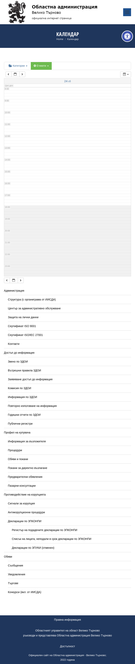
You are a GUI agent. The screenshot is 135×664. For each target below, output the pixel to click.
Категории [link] (18, 65)
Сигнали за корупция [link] (21, 503)
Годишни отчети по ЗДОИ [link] (24, 414)
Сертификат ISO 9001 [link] (22, 326)
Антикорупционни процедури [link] (26, 512)
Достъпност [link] (67, 646)
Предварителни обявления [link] (25, 476)
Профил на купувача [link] (17, 432)
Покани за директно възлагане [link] (27, 468)
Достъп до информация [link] (19, 352)
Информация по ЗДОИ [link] (22, 397)
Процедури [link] (15, 450)
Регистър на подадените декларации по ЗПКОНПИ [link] (44, 530)
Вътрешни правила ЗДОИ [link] (24, 370)
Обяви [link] (8, 556)
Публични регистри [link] (20, 423)
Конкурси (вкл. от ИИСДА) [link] (24, 592)
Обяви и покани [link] (18, 459)
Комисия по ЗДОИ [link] (19, 388)
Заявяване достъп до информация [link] (30, 379)
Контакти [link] (13, 343)
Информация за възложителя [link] (27, 441)
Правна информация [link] (67, 619)
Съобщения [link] (15, 565)
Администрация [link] (14, 290)
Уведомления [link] (16, 574)
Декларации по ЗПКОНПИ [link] (24, 521)
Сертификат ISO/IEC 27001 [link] (25, 335)
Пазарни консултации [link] (22, 485)
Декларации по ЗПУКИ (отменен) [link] (33, 547)
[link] (127, 36)
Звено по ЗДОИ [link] (18, 361)
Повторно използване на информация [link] (32, 405)
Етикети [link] (41, 65)
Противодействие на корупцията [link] (25, 494)
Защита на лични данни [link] (23, 317)
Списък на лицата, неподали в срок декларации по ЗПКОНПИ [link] (51, 538)
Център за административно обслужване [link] (34, 308)
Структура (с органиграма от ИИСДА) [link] (32, 299)
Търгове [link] (13, 583)
